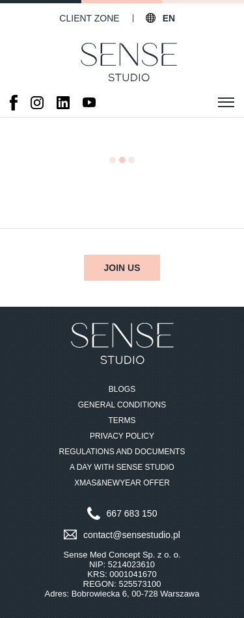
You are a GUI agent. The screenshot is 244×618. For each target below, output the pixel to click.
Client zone (89, 18)
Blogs (122, 389)
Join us (121, 268)
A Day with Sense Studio (122, 467)
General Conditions (122, 404)
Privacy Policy (122, 436)
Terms (122, 420)
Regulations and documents (122, 451)
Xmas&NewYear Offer (122, 482)
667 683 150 (132, 513)
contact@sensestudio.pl (131, 535)
